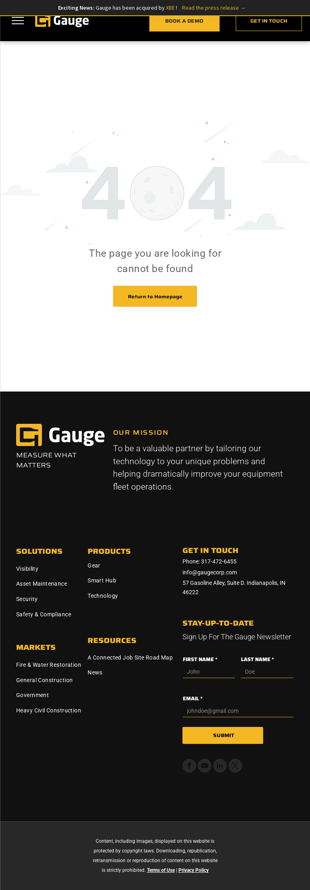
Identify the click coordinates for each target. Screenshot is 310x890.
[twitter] (235, 767)
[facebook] (189, 767)
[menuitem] (49, 568)
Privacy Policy (193, 870)
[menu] (17, 20)
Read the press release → (214, 7)
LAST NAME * (257, 659)
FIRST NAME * (200, 659)
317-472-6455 (219, 561)
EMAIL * (193, 698)
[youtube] (205, 767)
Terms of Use (161, 870)
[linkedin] (220, 767)
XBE (171, 7)
